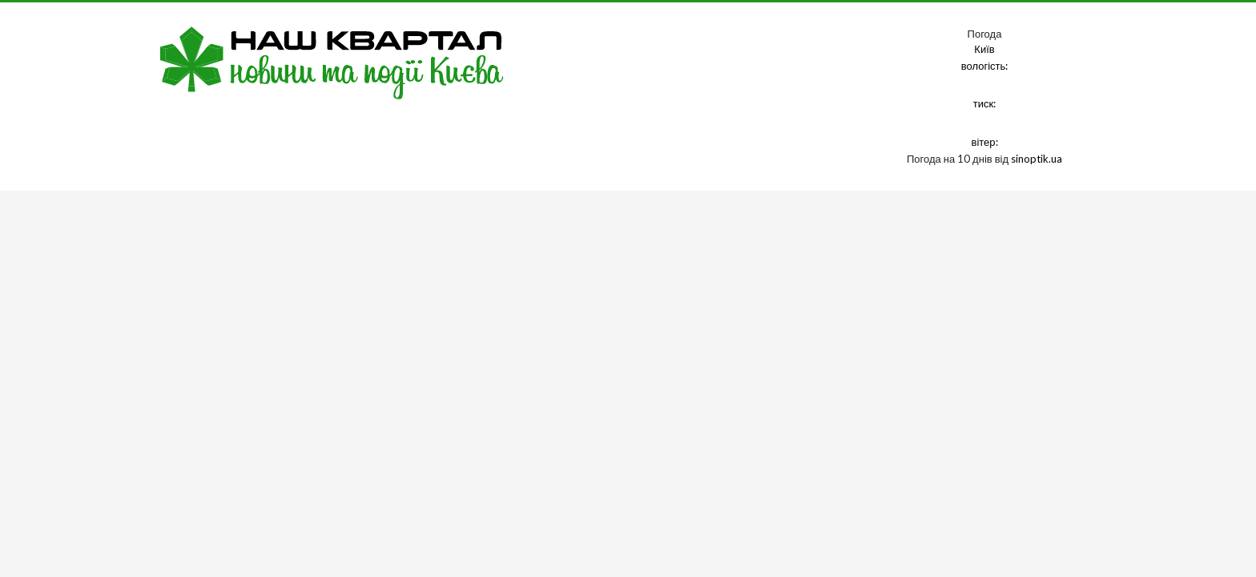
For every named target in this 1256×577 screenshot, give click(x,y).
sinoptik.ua (1036, 158)
